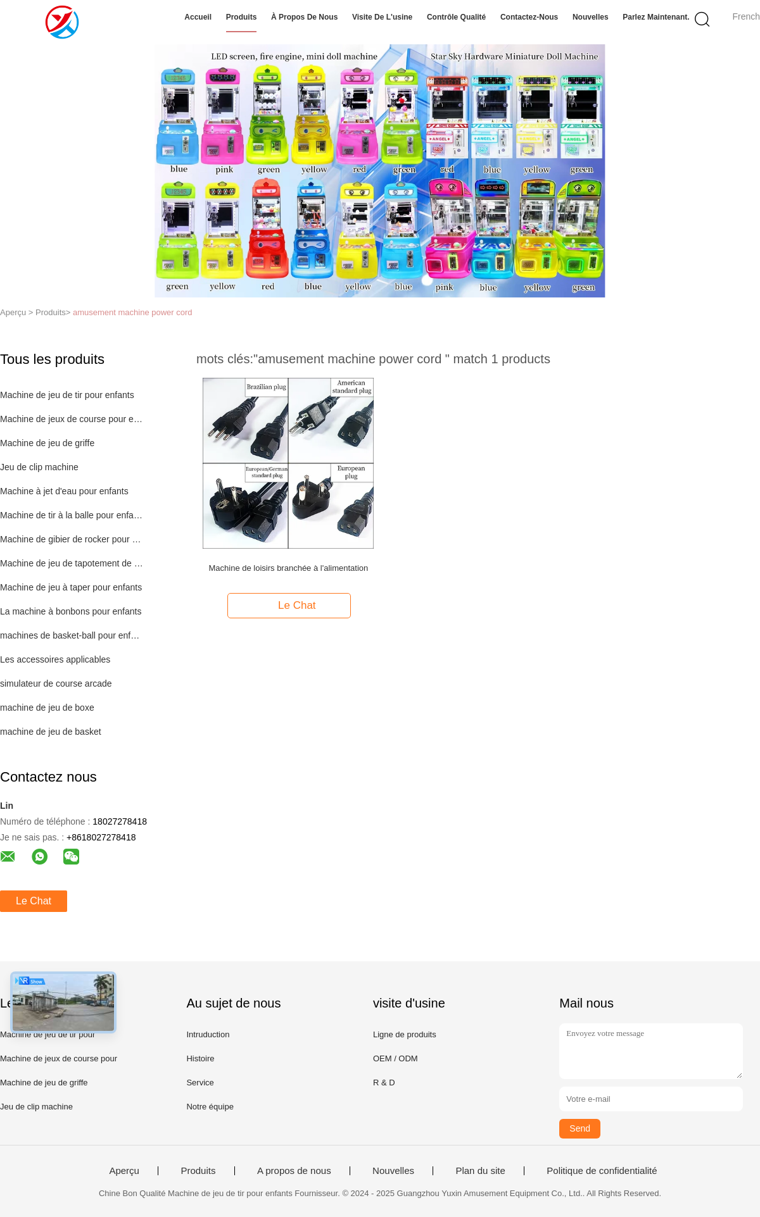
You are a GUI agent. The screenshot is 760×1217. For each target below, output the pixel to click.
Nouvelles (591, 17)
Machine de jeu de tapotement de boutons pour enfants (72, 563)
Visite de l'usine (382, 17)
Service (199, 1082)
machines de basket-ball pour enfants (72, 635)
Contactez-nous (529, 17)
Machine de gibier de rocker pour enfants (72, 539)
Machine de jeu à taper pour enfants (71, 587)
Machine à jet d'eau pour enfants (64, 491)
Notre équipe (209, 1106)
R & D (384, 1082)
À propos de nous (304, 17)
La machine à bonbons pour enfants (70, 611)
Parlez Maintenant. (656, 17)
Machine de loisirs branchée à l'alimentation (288, 568)
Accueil (198, 17)
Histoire (200, 1058)
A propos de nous (294, 1170)
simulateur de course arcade (56, 683)
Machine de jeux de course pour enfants (72, 419)
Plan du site (480, 1170)
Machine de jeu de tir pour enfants (67, 395)
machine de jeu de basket (50, 732)
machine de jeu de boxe (47, 707)
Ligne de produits (404, 1034)
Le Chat (33, 901)
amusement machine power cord (133, 312)
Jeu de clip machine (39, 467)
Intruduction (207, 1034)
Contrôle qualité (456, 17)
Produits (241, 17)
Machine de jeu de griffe (47, 443)
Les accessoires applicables (55, 659)
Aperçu (124, 1170)
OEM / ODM (395, 1058)
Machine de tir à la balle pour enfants (72, 515)
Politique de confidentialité (602, 1170)
